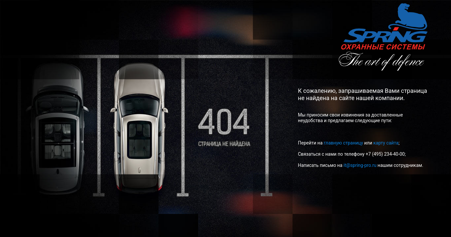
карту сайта (386, 142)
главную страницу (343, 142)
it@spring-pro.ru (360, 165)
